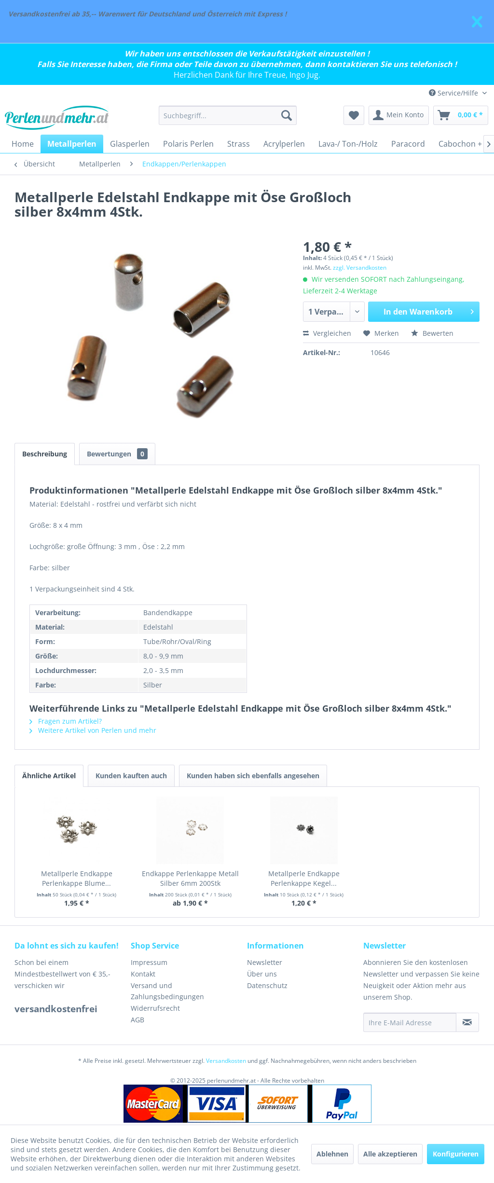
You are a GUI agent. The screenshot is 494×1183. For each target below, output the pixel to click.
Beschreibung (44, 453)
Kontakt (143, 973)
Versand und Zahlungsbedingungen (167, 991)
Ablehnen (332, 1153)
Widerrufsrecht (155, 1008)
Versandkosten (226, 1061)
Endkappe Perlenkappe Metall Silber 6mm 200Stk (190, 878)
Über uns (262, 973)
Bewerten (432, 333)
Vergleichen (327, 333)
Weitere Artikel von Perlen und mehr (92, 730)
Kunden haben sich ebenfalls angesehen (253, 775)
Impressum (149, 962)
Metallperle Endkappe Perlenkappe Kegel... (304, 878)
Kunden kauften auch (131, 775)
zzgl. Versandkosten (359, 267)
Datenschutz (267, 985)
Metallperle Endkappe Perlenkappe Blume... (76, 878)
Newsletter (264, 962)
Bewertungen (117, 453)
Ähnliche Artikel (49, 775)
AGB (137, 1019)
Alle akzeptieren (390, 1153)
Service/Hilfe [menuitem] (454, 92)
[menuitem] (228, 115)
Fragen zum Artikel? (65, 721)
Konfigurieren (456, 1153)
